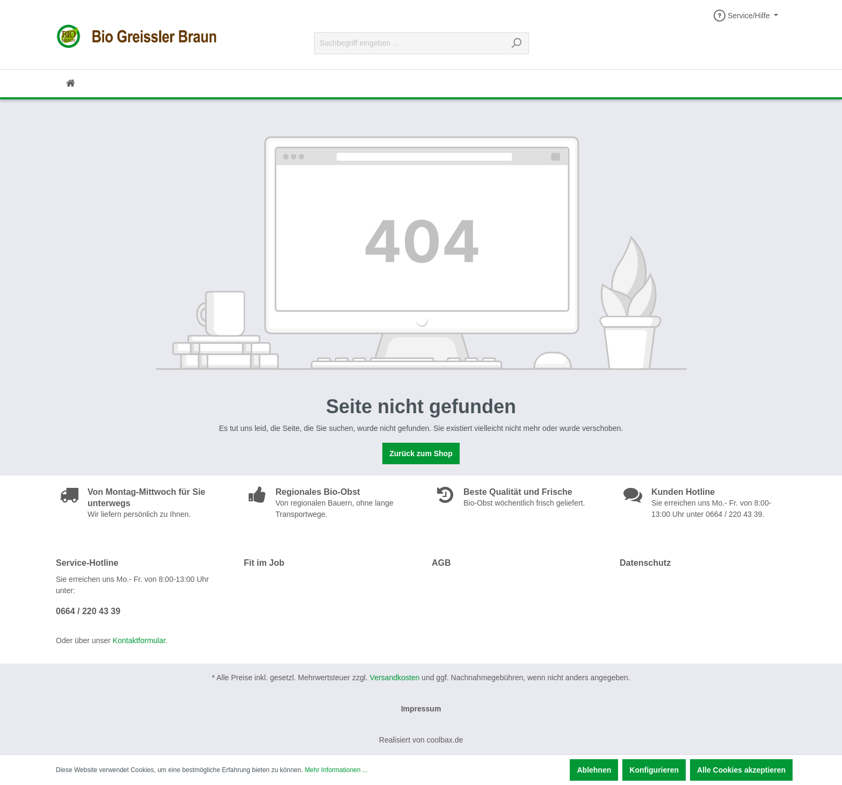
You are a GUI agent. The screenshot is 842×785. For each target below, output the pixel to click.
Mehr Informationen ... (335, 770)
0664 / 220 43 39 (88, 611)
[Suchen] (516, 43)
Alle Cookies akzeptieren (741, 770)
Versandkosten (395, 677)
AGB (441, 562)
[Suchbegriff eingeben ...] (409, 43)
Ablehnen (594, 770)
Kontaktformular (139, 640)
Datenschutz (645, 562)
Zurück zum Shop (420, 453)
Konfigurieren (654, 770)
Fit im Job (264, 562)
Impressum (421, 708)
